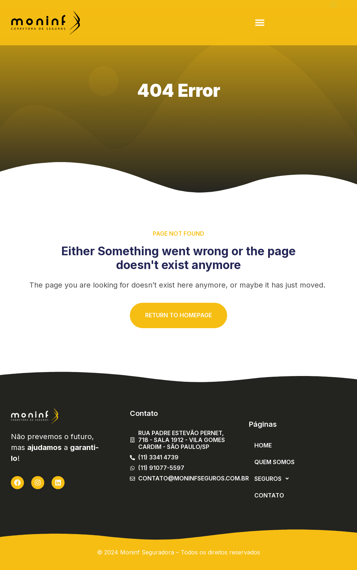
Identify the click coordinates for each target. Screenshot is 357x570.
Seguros (273, 478)
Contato (269, 495)
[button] (259, 22)
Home (263, 445)
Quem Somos (274, 462)
